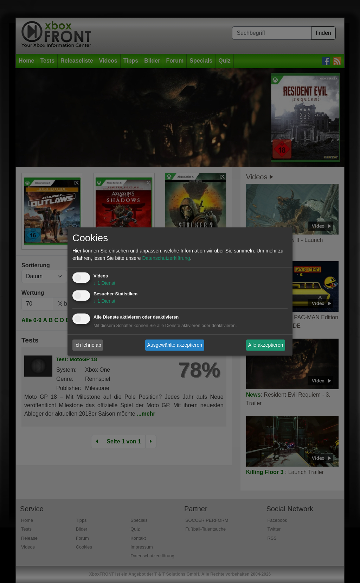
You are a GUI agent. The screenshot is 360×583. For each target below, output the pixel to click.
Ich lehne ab (88, 345)
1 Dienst (104, 283)
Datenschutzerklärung (166, 258)
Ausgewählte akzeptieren (174, 345)
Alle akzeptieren (265, 345)
